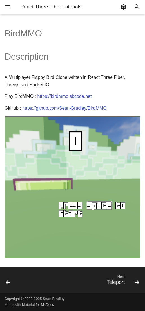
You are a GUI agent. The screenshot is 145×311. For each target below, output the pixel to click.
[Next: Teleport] (122, 281)
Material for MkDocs (38, 305)
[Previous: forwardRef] (8, 281)
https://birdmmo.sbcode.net (64, 96)
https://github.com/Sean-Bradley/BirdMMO (64, 108)
